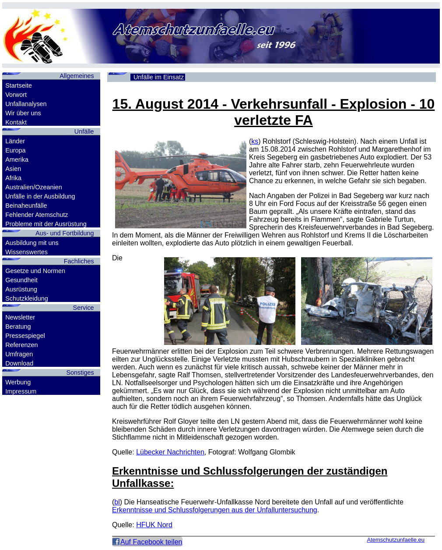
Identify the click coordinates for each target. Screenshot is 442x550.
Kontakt (16, 122)
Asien (13, 168)
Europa (15, 150)
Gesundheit (21, 280)
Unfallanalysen (25, 103)
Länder (15, 141)
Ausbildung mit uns (32, 242)
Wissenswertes (26, 251)
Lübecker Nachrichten (170, 452)
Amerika (16, 159)
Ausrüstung (21, 289)
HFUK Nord (154, 525)
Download (19, 363)
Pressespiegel (25, 335)
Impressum (20, 391)
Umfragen (19, 354)
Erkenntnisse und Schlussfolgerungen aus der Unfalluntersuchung (214, 510)
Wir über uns (23, 113)
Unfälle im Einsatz (158, 77)
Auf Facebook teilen (151, 542)
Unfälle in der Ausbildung (40, 196)
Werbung (18, 382)
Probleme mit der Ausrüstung (46, 223)
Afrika (13, 177)
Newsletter (20, 317)
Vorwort (16, 94)
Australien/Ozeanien (33, 187)
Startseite (18, 85)
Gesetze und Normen (35, 270)
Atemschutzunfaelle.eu (395, 539)
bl (116, 502)
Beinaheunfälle (26, 205)
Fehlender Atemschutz (36, 214)
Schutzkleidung (26, 298)
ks (254, 141)
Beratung (18, 326)
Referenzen (21, 344)
